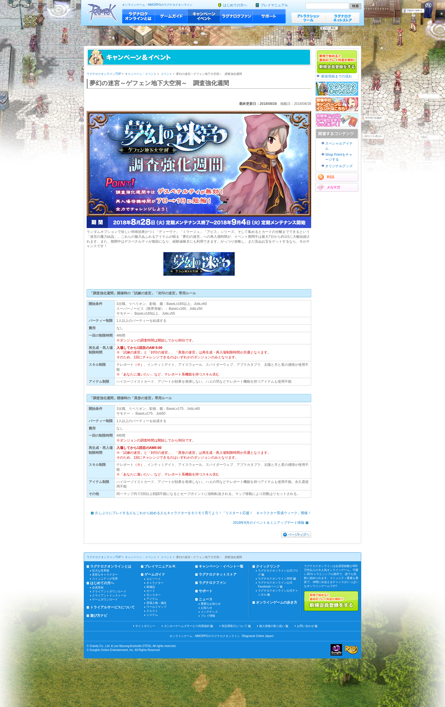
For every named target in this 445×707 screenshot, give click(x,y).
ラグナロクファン (236, 16)
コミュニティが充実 (105, 578)
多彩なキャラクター (105, 574)
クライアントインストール (109, 595)
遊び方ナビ (98, 616)
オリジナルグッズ (339, 166)
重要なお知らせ (211, 603)
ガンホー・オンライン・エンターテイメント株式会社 (336, 650)
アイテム (152, 598)
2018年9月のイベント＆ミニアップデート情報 (272, 523)
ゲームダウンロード (105, 599)
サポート (269, 16)
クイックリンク (268, 566)
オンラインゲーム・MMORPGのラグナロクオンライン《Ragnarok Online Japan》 (223, 636)
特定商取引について (234, 626)
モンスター (153, 594)
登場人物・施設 (156, 602)
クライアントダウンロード (109, 591)
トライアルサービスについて (112, 607)
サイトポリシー (145, 626)
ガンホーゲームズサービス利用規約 (187, 626)
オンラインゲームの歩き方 (276, 602)
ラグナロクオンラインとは (138, 16)
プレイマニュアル (274, 5)
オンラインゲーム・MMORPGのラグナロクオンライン (157, 4)
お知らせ (206, 607)
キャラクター (155, 582)
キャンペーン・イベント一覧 (221, 566)
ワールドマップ (156, 606)
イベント (166, 73)
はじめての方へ (235, 5)
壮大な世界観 (100, 570)
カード (150, 590)
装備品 (150, 586)
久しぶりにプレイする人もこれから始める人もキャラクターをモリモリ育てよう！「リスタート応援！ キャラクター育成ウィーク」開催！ (199, 513)
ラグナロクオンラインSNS (275, 578)
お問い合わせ (305, 626)
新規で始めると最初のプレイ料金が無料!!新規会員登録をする (331, 601)
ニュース (205, 599)
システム (152, 614)
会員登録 (98, 587)
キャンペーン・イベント (204, 16)
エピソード (153, 578)
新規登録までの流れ (336, 76)
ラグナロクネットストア (342, 17)
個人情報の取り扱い (272, 626)
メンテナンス (209, 611)
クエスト (152, 610)
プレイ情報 (208, 615)
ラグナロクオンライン (102, 13)
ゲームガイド (171, 16)
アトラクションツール (308, 17)
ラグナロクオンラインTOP (104, 73)
